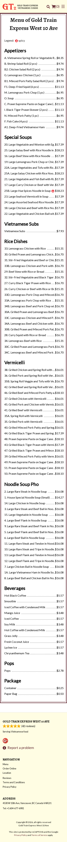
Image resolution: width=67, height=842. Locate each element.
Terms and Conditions (14, 782)
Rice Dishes (15, 241)
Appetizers (15, 50)
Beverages (14, 588)
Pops (9, 663)
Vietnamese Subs (21, 224)
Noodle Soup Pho (21, 484)
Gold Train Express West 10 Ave (26, 721)
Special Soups (18, 137)
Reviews (7, 778)
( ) (55, 6)
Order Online (9, 768)
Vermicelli (14, 362)
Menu (5, 764)
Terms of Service (39, 835)
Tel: (13, 808)
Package (12, 680)
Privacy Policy (9, 786)
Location (7, 772)
